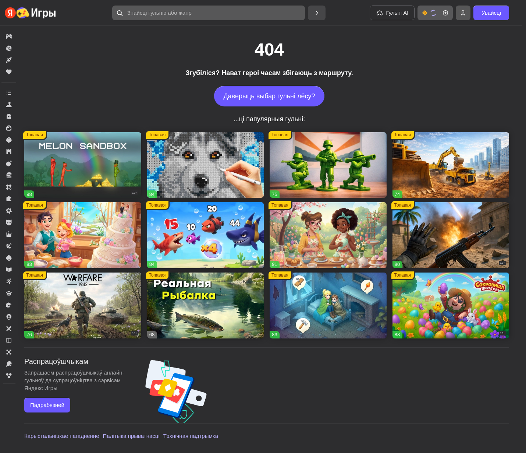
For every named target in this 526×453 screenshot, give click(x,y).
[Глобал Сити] (450, 165)
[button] (208, 13)
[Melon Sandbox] (82, 165)
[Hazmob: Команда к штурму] (450, 235)
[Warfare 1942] (82, 305)
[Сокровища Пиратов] (450, 305)
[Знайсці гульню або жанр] (208, 13)
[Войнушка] (328, 165)
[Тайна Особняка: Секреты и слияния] (328, 235)
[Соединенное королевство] (205, 235)
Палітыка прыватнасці (131, 436)
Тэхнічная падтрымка (190, 436)
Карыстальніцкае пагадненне (61, 436)
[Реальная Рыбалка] (205, 305)
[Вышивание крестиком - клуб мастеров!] (205, 165)
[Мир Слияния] (328, 305)
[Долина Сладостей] (82, 235)
